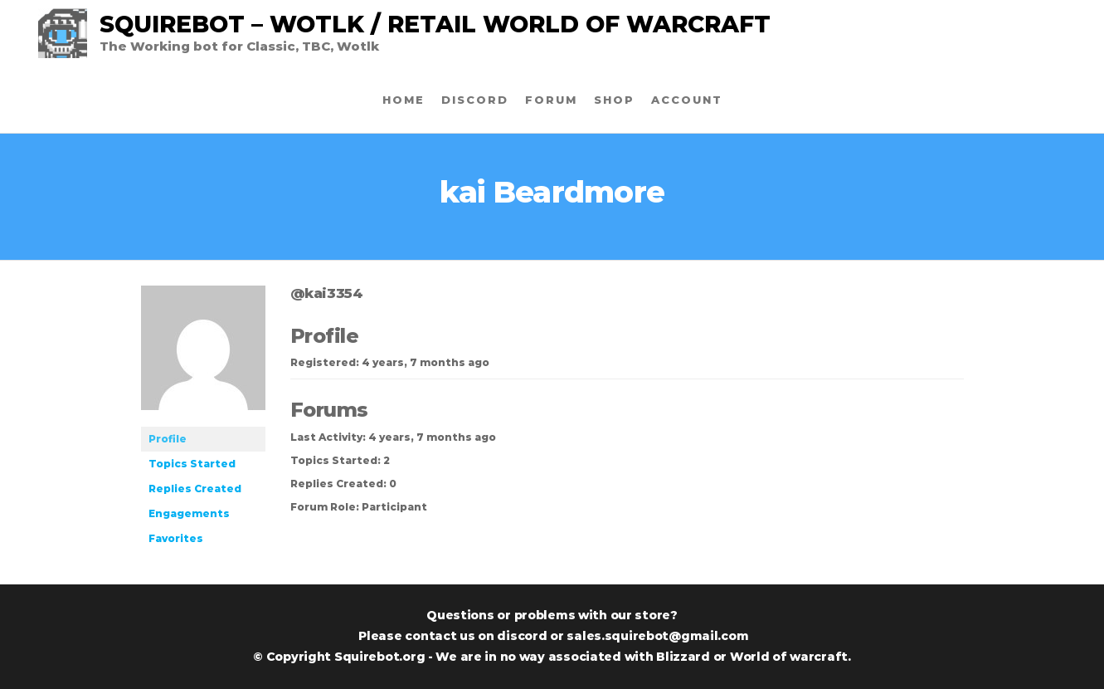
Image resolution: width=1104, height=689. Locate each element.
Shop (614, 99)
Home (403, 99)
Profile (167, 438)
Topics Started (192, 463)
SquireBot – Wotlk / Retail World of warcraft (435, 24)
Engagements (189, 513)
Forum (551, 99)
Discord (474, 99)
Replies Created (194, 488)
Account (686, 99)
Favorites (175, 538)
